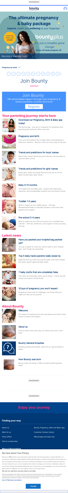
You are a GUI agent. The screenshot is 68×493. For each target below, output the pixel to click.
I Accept (33, 488)
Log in (64, 7)
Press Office (7, 437)
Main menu (34, 11)
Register (34, 106)
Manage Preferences (7, 491)
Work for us (6, 432)
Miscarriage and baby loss (44, 437)
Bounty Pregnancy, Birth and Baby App (49, 428)
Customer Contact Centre (44, 432)
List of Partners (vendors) (11, 482)
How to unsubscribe (10, 441)
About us (5, 428)
